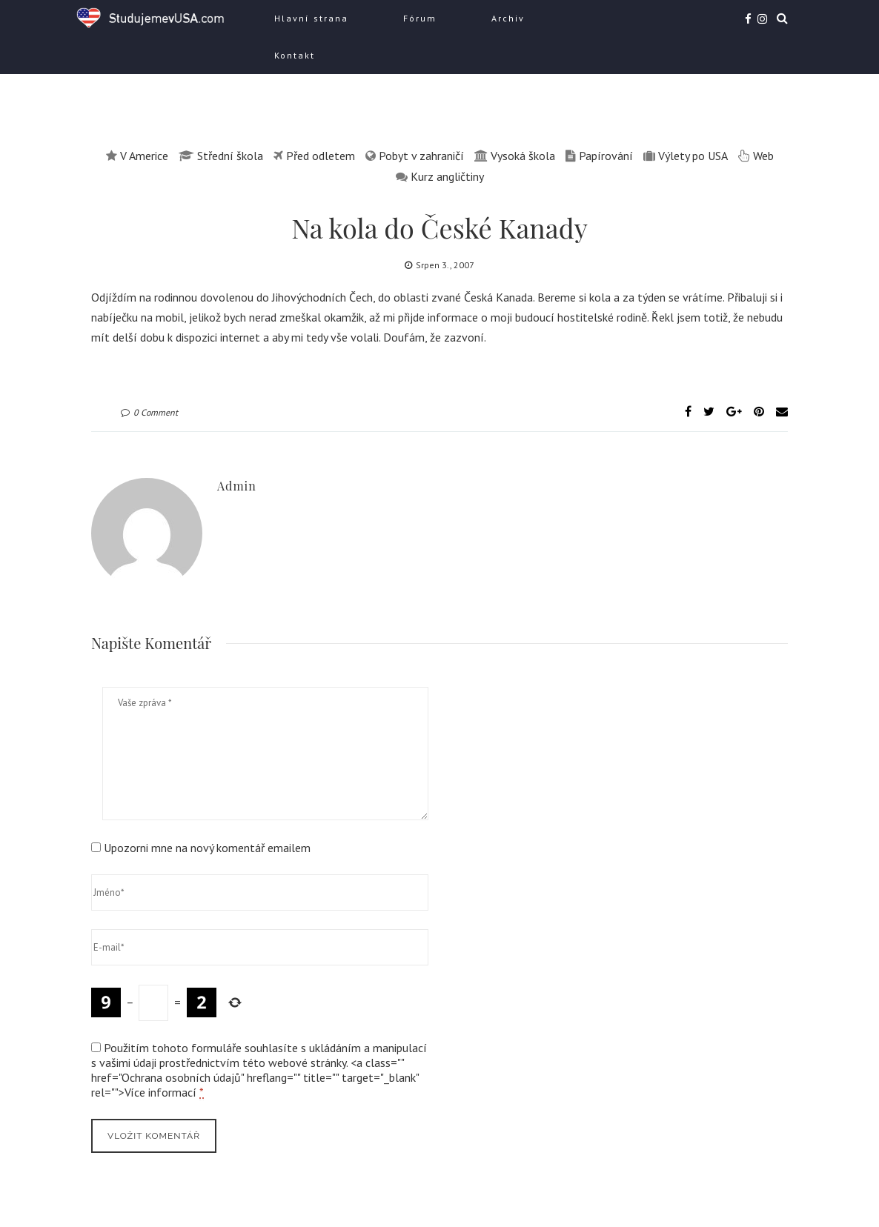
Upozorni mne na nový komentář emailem (207, 847)
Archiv (508, 18)
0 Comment (149, 412)
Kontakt (294, 55)
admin (236, 485)
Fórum (420, 18)
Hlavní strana (311, 18)
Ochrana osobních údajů (181, 1077)
